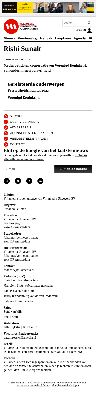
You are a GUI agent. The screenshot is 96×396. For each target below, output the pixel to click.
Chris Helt (10, 280)
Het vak (46, 38)
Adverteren (20, 127)
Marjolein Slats (13, 286)
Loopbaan (63, 38)
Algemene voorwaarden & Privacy (33, 385)
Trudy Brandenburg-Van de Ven (24, 296)
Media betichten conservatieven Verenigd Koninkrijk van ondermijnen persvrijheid (45, 68)
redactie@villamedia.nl (19, 270)
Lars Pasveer (12, 291)
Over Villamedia (24, 121)
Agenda (80, 38)
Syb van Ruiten (13, 301)
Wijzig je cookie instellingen (65, 385)
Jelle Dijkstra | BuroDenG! (20, 327)
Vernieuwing (27, 38)
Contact (17, 144)
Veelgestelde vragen (29, 138)
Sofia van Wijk (13, 312)
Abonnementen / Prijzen (31, 133)
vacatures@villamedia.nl (20, 338)
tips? (21, 276)
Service (16, 116)
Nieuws (9, 38)
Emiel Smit (11, 317)
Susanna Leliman (15, 209)
